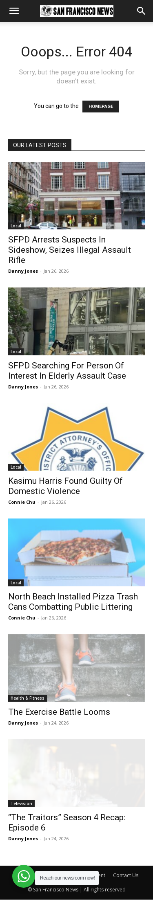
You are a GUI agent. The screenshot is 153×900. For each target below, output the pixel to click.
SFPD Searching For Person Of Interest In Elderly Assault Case (67, 371)
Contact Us (125, 875)
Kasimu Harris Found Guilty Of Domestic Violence (65, 486)
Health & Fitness (27, 698)
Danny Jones (23, 271)
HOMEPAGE (101, 106)
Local (16, 226)
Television (21, 803)
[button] (14, 11)
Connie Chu (21, 502)
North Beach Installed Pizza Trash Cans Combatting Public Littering (73, 602)
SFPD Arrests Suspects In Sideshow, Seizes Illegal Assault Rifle (69, 250)
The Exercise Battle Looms (59, 712)
